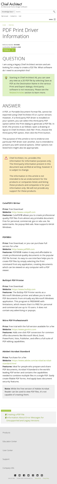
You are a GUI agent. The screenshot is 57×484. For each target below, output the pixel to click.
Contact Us (13, 16)
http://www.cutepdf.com (23, 212)
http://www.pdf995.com (23, 249)
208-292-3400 (11, 478)
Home (4, 25)
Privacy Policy (46, 478)
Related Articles (16, 92)
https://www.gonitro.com (24, 329)
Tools (6, 50)
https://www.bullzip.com (23, 289)
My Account (5, 16)
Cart (20, 16)
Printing (11, 25)
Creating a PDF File (15, 414)
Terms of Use (38, 478)
